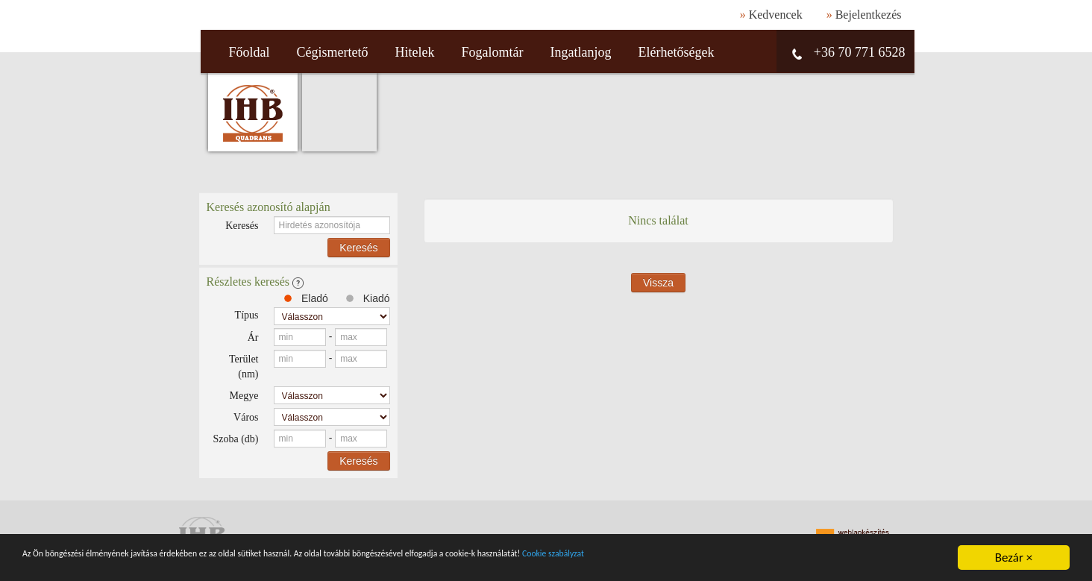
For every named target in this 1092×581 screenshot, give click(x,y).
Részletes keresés (255, 282)
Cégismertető (332, 52)
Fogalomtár (492, 52)
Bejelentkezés (868, 14)
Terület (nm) (243, 367)
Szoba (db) (235, 439)
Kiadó (366, 299)
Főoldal (249, 52)
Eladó (304, 299)
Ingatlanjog (580, 52)
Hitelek (415, 52)
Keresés (241, 225)
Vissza (658, 283)
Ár (253, 337)
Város (245, 417)
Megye (244, 395)
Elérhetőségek (676, 52)
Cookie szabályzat (795, 558)
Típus (247, 315)
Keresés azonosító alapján (268, 207)
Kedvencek (776, 14)
